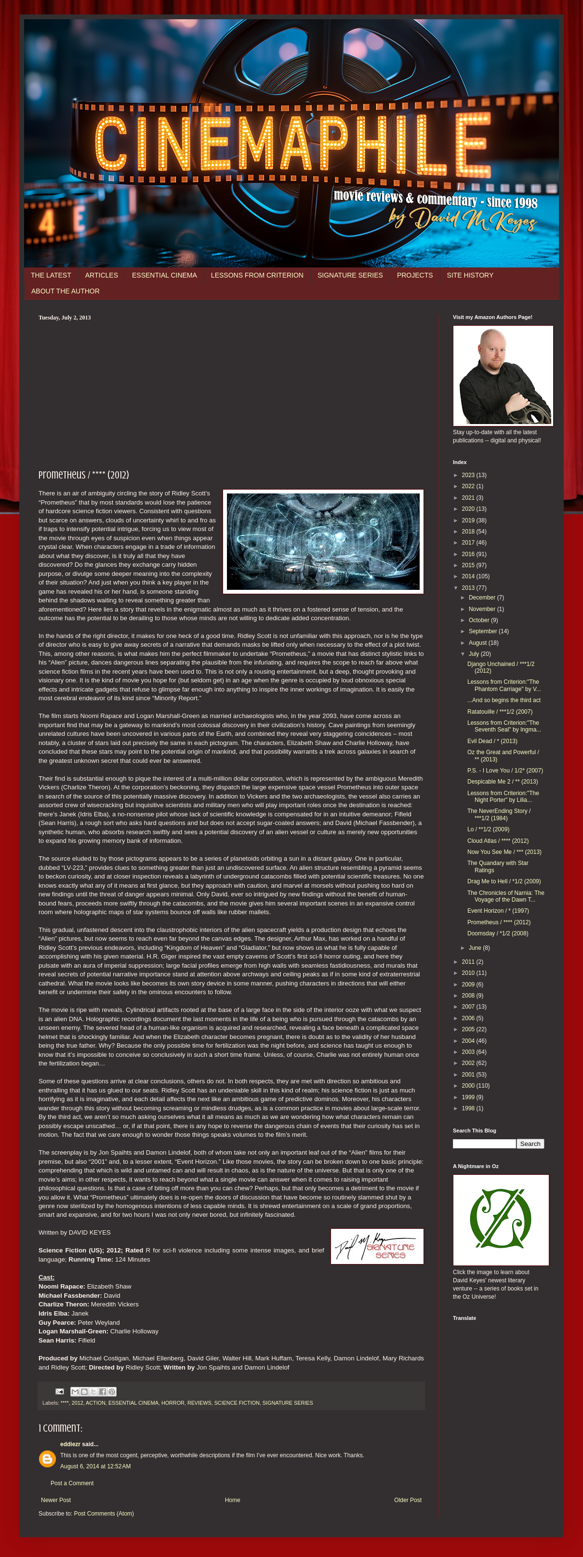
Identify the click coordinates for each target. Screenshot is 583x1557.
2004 (469, 1041)
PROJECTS (415, 275)
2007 (469, 1006)
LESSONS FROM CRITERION (257, 275)
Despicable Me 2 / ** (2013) (502, 781)
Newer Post (56, 1500)
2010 (469, 973)
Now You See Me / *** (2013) (504, 852)
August (479, 642)
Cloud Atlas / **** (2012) (498, 841)
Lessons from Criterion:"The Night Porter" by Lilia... (503, 796)
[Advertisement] (231, 393)
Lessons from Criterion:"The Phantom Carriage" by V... (504, 685)
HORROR (173, 1403)
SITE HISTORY (470, 275)
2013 (469, 588)
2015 (469, 565)
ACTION (96, 1403)
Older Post (408, 1500)
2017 (469, 542)
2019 (469, 520)
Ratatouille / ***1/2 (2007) (499, 711)
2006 (469, 1018)
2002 (469, 1063)
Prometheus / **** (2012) (498, 922)
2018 (469, 531)
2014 (469, 576)
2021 (469, 497)
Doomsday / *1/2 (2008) (498, 933)
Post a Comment (72, 1483)
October (480, 620)
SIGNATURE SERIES (350, 275)
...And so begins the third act (504, 700)
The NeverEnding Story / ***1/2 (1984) (498, 814)
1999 (469, 1097)
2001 (469, 1074)
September (484, 631)
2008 (469, 995)
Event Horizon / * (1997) (498, 910)
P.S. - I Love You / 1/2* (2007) (505, 770)
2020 (469, 509)
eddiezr (70, 1444)
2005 (469, 1029)
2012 (77, 1403)
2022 (469, 486)
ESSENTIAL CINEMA (164, 275)
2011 (469, 961)
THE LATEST (51, 275)
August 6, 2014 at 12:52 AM (95, 1466)
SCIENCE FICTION (237, 1403)
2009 (469, 984)
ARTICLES (101, 275)
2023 (469, 475)
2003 (469, 1052)
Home (232, 1500)
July (475, 654)
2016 (469, 554)
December (483, 597)
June (476, 948)
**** (65, 1403)
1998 (469, 1108)
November (483, 609)
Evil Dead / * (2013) (492, 741)
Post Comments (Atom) (104, 1513)
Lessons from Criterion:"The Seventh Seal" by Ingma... (504, 726)
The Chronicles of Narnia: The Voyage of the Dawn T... (505, 896)
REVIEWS (199, 1403)
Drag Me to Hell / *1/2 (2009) (504, 881)
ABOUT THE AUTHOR (65, 291)
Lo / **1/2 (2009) (488, 829)
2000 (469, 1085)
